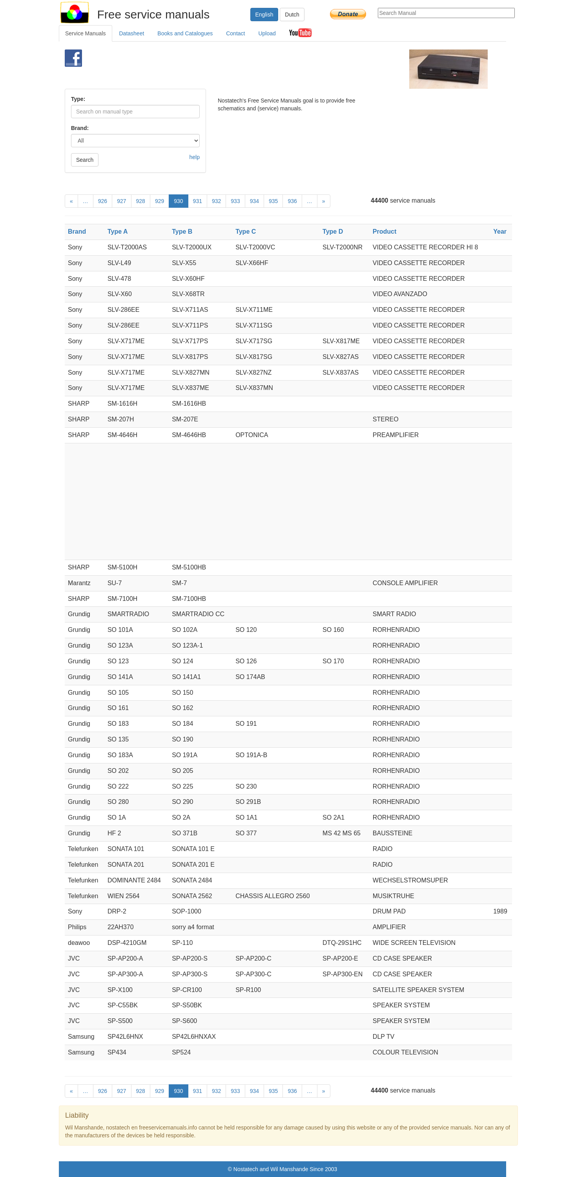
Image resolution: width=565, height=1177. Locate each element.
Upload (266, 33)
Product (384, 231)
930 (178, 201)
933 (235, 201)
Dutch (292, 14)
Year (500, 231)
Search (84, 160)
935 (273, 201)
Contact (235, 33)
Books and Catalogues (185, 33)
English (264, 14)
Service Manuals (85, 33)
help (195, 157)
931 (197, 201)
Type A (118, 231)
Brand (77, 231)
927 (121, 201)
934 (254, 201)
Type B (182, 231)
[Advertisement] (269, 69)
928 (140, 201)
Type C (245, 231)
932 (216, 201)
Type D (333, 231)
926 (102, 201)
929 (159, 201)
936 (292, 201)
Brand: (80, 128)
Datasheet (131, 33)
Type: (78, 99)
